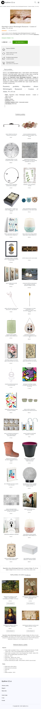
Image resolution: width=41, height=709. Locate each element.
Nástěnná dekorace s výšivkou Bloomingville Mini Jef (29, 335)
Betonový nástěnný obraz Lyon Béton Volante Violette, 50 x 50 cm (30, 385)
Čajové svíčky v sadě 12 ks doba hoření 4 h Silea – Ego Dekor (11, 209)
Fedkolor (17, 34)
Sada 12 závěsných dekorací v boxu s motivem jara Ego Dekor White (11, 434)
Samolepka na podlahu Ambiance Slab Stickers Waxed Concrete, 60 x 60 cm (29, 160)
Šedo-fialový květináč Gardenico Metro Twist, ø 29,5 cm (29, 459)
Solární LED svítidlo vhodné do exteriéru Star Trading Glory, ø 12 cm (29, 485)
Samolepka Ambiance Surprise (11, 534)
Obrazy (25, 569)
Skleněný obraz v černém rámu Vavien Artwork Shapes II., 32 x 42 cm (11, 259)
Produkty (4, 6)
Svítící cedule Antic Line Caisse (29, 258)
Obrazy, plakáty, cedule (31, 569)
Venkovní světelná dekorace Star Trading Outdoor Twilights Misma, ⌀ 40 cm (30, 284)
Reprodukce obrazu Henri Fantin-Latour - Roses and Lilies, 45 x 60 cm (31, 597)
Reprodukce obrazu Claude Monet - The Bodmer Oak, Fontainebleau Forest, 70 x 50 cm (10, 597)
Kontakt (3, 700)
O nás (3, 697)
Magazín (3, 688)
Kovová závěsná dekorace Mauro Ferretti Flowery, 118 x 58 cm (29, 135)
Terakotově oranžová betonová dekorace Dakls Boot (11, 459)
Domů (1, 6)
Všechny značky (5, 685)
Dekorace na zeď (20, 569)
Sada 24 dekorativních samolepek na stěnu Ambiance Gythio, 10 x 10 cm (11, 510)
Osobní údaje (4, 695)
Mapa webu (4, 690)
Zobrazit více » (36, 34)
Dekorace (8, 6)
